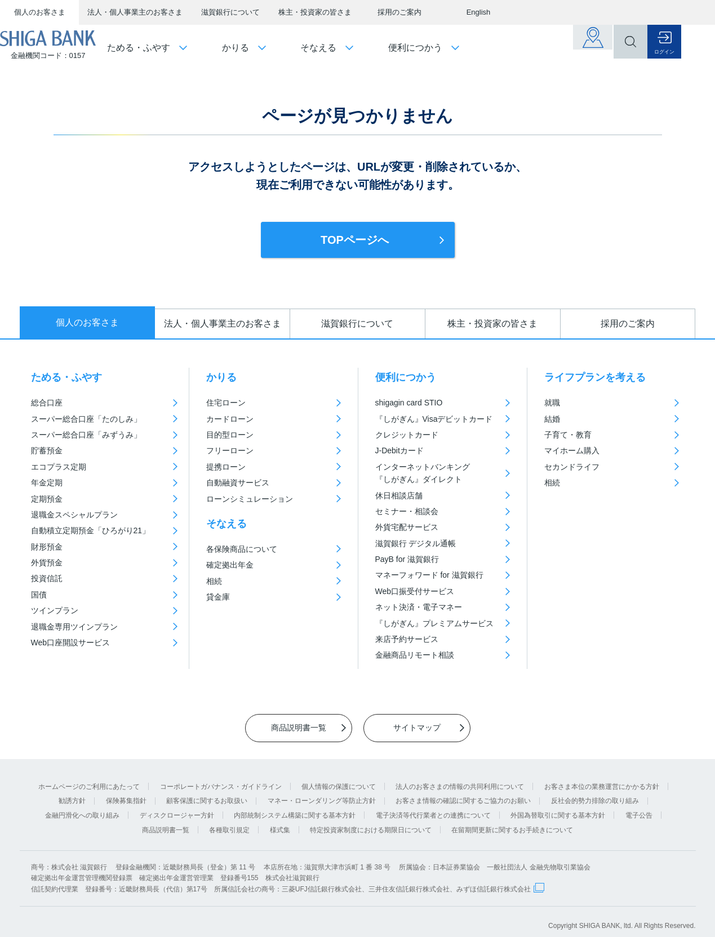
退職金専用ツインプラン (74, 626)
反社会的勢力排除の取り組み (595, 792)
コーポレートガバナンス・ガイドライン (221, 778)
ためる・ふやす (66, 377)
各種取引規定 (229, 822)
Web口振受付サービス (415, 591)
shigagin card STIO (409, 402)
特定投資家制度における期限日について (371, 822)
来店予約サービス (406, 639)
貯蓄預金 (47, 450)
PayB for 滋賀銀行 (407, 559)
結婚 (552, 418)
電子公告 (638, 807)
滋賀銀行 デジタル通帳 (415, 543)
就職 (552, 402)
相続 (214, 581)
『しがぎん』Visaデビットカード (434, 418)
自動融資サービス (237, 482)
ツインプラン (54, 610)
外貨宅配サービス (406, 527)
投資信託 (47, 578)
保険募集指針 (126, 792)
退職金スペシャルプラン (74, 514)
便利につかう (405, 377)
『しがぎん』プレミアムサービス (434, 623)
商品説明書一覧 (165, 822)
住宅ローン (226, 402)
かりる (221, 377)
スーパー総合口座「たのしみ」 (86, 418)
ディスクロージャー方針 (177, 807)
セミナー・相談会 (406, 511)
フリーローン (230, 450)
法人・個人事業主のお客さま (135, 12)
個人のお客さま (39, 12)
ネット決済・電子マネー (418, 607)
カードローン (230, 418)
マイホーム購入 (571, 450)
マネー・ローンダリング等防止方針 (322, 792)
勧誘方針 (72, 792)
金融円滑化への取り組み (82, 807)
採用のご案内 (399, 12)
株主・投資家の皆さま (315, 12)
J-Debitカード (399, 450)
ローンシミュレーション (249, 498)
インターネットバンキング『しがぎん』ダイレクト (422, 473)
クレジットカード (406, 434)
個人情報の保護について (338, 778)
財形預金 (47, 546)
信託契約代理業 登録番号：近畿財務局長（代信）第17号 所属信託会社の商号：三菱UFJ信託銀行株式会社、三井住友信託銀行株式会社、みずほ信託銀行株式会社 (281, 881)
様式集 (280, 822)
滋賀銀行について (230, 12)
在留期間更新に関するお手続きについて (512, 822)
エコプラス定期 (58, 466)
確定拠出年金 (230, 564)
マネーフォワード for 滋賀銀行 (429, 574)
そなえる (226, 523)
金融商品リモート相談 (414, 654)
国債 (39, 594)
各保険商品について (241, 549)
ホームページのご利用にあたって (89, 778)
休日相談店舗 (399, 495)
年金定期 (47, 482)
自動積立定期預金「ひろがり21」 (90, 530)
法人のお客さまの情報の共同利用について (460, 778)
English (479, 12)
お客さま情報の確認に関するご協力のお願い (463, 792)
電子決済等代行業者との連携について (433, 807)
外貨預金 (47, 562)
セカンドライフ (571, 466)
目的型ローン (230, 434)
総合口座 (47, 402)
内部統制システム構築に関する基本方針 (295, 807)
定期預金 (47, 498)
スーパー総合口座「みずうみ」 (86, 434)
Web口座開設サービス (70, 642)
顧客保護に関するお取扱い (206, 792)
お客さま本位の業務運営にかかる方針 (601, 778)
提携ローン (226, 466)
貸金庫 (218, 596)
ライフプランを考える (595, 377)
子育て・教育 (568, 434)
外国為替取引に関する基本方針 (557, 807)
